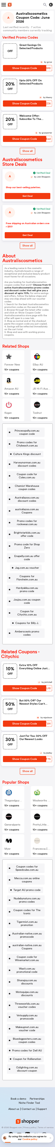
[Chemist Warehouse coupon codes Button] (26, 487)
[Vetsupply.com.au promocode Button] (26, 1017)
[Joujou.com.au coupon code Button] (26, 601)
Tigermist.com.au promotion (27, 923)
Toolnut (37, 413)
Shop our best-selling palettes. (23, 187)
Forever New (12, 364)
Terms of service (46, 1128)
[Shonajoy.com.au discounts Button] (26, 982)
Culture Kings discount (27, 454)
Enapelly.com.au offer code (27, 558)
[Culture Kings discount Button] (25, 454)
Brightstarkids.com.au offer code (27, 534)
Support (42, 1109)
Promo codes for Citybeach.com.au (27, 444)
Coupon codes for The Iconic (26, 912)
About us (13, 1109)
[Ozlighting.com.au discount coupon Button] (26, 1069)
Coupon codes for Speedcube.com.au (27, 868)
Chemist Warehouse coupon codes (27, 487)
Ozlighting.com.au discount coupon (27, 1069)
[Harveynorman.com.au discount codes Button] (26, 464)
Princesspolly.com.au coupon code (27, 432)
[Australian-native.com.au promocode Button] (26, 935)
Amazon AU (11, 388)
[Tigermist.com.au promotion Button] (26, 923)
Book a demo (18, 1098)
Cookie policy (29, 1139)
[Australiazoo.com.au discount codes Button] (26, 499)
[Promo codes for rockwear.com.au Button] (26, 522)
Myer (7, 848)
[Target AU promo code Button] (25, 890)
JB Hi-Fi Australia (43, 388)
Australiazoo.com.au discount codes (27, 499)
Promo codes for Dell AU (27, 1050)
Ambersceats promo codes (27, 633)
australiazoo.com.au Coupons (27, 511)
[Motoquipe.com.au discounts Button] (26, 993)
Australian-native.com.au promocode (27, 935)
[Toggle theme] (51, 5)
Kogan (8, 413)
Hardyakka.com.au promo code (27, 590)
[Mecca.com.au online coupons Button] (26, 880)
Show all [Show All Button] (27, 151)
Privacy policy (29, 1128)
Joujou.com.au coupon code (26, 601)
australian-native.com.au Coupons (27, 947)
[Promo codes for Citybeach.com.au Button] (26, 444)
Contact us (28, 1109)
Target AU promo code (26, 890)
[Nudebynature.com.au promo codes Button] (26, 900)
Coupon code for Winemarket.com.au (27, 958)
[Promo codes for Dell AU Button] (25, 1050)
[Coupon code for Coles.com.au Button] (26, 476)
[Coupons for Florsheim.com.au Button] (26, 578)
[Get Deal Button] (27, 196)
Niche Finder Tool (29, 1103)
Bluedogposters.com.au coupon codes (27, 1040)
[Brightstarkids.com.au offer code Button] (26, 534)
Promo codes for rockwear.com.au (27, 523)
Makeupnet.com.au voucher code (27, 1029)
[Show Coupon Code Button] (24, 68)
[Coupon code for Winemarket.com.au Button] (26, 958)
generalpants (12, 824)
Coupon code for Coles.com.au (27, 476)
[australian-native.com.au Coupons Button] (26, 947)
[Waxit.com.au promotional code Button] (26, 970)
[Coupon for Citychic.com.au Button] (26, 613)
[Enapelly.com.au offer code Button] (26, 557)
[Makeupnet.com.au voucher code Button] (26, 1028)
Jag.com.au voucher (27, 567)
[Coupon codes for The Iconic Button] (26, 911)
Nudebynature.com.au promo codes (27, 900)
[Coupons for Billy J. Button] (25, 623)
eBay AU (38, 364)
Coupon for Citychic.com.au (27, 613)
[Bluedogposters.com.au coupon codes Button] (26, 1040)
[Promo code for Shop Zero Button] (26, 546)
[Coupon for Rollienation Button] (26, 1059)
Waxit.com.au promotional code (27, 970)
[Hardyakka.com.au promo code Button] (26, 589)
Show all (27, 771)
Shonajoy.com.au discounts (27, 982)
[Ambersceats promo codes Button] (26, 633)
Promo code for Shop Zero (27, 546)
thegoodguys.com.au (17, 800)
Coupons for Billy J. (27, 623)
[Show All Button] (27, 771)
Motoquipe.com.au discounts (27, 994)
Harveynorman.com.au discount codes (26, 464)
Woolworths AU (42, 800)
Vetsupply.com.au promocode (27, 1017)
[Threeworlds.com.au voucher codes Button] (26, 1005)
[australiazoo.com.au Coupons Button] (26, 511)
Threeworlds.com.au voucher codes (27, 1005)
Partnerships (37, 1098)
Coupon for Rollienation (27, 1059)
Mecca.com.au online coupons (27, 880)
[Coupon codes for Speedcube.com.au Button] (26, 868)
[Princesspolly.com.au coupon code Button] (26, 432)
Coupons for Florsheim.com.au (27, 578)
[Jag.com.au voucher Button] (26, 568)
